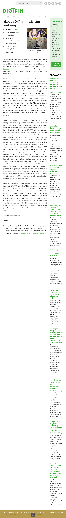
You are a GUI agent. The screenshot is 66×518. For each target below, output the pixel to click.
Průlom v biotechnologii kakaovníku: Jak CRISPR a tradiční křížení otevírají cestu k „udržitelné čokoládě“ (56, 470)
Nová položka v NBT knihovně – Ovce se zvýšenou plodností (56, 169)
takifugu (6, 69)
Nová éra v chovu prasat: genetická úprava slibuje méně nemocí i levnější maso (55, 128)
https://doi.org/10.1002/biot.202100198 (31, 233)
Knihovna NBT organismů (14, 17)
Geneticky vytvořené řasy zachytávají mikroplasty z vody (55, 294)
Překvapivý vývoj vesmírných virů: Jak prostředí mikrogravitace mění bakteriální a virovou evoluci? (56, 335)
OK (33, 515)
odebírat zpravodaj (56, 64)
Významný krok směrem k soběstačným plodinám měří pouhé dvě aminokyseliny (56, 210)
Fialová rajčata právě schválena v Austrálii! (55, 253)
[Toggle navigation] (60, 11)
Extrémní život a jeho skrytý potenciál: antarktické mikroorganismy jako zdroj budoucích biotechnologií (56, 85)
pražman (42, 66)
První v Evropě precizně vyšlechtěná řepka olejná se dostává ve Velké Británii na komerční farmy (56, 427)
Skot (25, 17)
